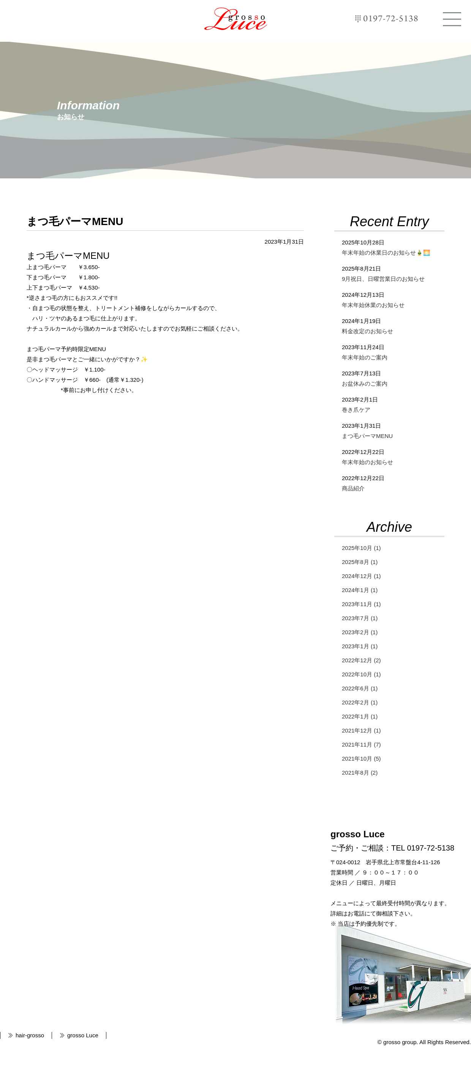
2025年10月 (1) (361, 548)
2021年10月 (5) (361, 758)
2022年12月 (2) (361, 660)
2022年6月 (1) (360, 688)
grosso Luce (235, 19)
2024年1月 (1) (360, 590)
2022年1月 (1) (360, 716)
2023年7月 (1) (360, 618)
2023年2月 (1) (360, 632)
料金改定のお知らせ (367, 331)
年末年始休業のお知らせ (373, 305)
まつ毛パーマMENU (367, 436)
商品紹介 (353, 488)
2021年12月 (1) (361, 730)
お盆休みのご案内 (364, 383)
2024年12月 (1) (361, 576)
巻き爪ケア (356, 409)
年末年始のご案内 (364, 357)
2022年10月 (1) (361, 674)
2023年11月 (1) (361, 604)
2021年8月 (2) (360, 772)
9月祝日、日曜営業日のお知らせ (383, 279)
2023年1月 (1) (360, 646)
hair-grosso (30, 1035)
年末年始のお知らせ (367, 462)
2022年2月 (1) (360, 702)
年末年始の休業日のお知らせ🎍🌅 (386, 252)
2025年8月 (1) (360, 562)
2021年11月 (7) (361, 744)
